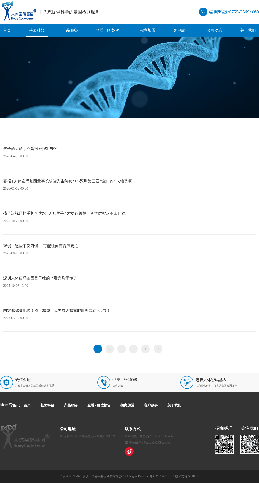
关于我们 (248, 30)
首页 (7, 30)
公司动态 (214, 30)
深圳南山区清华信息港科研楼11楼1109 (89, 436)
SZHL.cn (193, 476)
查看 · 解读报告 (109, 30)
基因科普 (36, 30)
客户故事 (181, 30)
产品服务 (70, 30)
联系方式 (133, 429)
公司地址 (68, 429)
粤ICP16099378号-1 (161, 476)
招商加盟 (147, 30)
